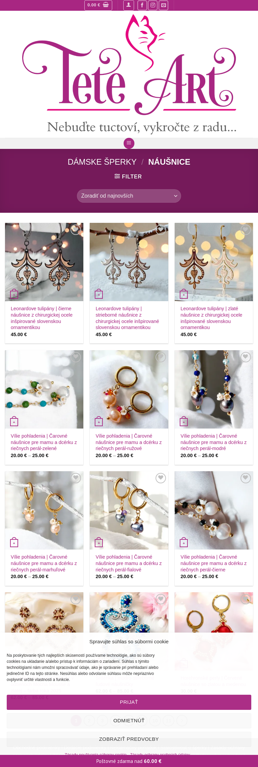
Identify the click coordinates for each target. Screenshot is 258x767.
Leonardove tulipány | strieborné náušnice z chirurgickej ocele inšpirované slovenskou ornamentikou (127, 318)
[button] (98, 5)
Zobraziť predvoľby (129, 739)
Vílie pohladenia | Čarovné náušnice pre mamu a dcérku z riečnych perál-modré (213, 442)
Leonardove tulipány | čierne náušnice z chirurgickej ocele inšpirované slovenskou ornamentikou (42, 318)
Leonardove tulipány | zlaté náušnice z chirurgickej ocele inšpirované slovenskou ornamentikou (211, 318)
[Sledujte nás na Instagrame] (153, 5)
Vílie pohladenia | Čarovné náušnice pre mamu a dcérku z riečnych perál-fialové (129, 563)
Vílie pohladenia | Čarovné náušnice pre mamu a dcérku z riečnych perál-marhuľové (44, 563)
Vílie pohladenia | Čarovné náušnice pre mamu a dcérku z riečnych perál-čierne (213, 563)
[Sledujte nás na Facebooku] (142, 5)
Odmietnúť (128, 720)
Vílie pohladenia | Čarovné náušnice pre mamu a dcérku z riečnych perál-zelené (44, 442)
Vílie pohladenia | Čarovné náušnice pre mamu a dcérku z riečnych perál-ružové (129, 442)
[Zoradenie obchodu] (129, 196)
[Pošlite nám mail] (163, 5)
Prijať (129, 702)
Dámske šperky (102, 161)
